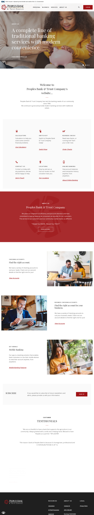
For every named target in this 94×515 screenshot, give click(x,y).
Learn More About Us (19, 57)
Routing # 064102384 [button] (70, 514)
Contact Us (67, 506)
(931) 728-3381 (68, 510)
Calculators (51, 506)
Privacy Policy (83, 506)
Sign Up (81, 394)
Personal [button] (36, 7)
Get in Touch (19, 178)
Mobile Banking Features (17, 368)
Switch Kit (51, 514)
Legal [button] (82, 501)
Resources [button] (52, 501)
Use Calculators (20, 147)
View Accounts (14, 278)
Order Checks (67, 149)
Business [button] (45, 7)
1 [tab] (85, 65)
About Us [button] (63, 7)
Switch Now (43, 149)
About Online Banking (70, 180)
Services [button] (54, 7)
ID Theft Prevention (53, 510)
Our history (45, 229)
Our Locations (44, 178)
